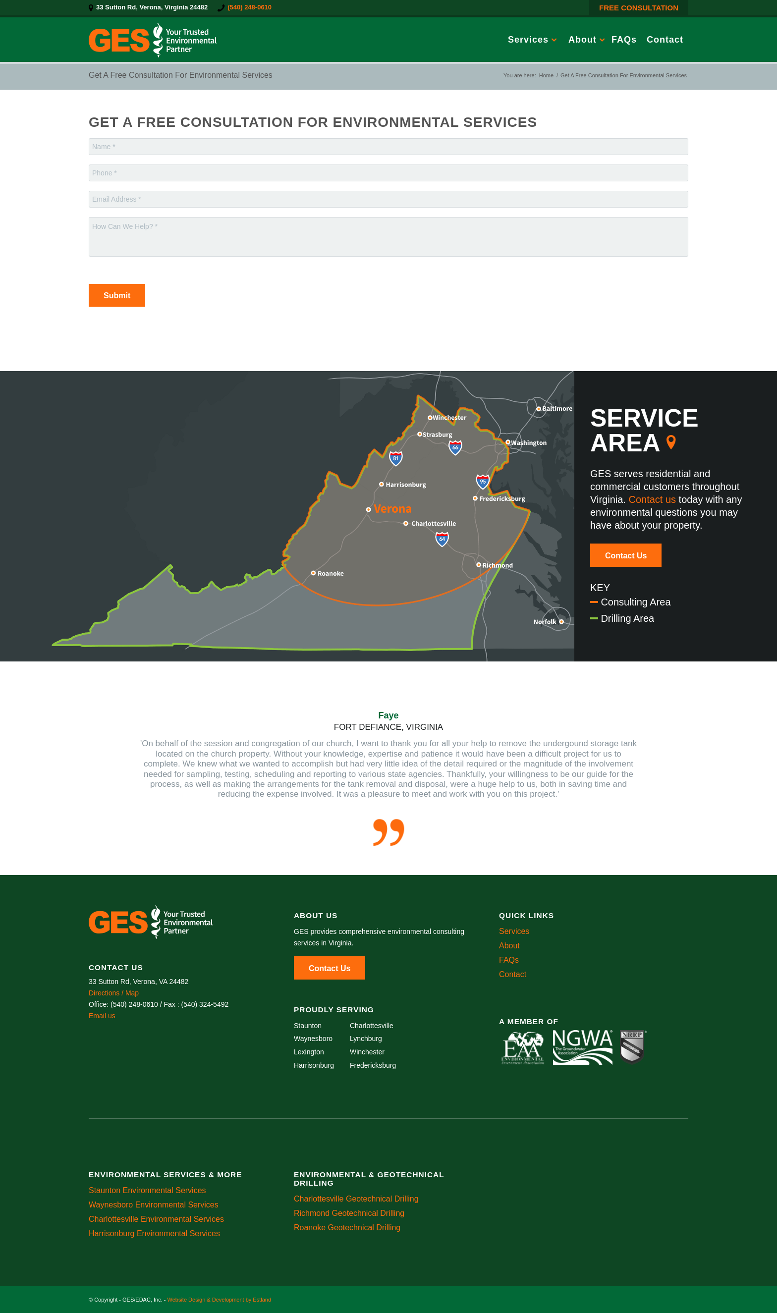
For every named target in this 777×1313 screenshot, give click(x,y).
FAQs (509, 960)
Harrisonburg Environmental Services (154, 1233)
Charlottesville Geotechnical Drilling (356, 1199)
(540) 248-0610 (249, 7)
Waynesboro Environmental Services (154, 1205)
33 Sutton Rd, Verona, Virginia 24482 (152, 7)
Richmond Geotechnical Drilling (349, 1213)
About (509, 945)
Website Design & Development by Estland (219, 1300)
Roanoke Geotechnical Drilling (347, 1227)
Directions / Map (114, 993)
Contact (512, 974)
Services (514, 931)
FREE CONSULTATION (638, 7)
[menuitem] (151, 7)
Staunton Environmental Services (147, 1190)
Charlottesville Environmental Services (156, 1219)
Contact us (652, 499)
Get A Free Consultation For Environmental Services (181, 75)
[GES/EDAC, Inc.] (153, 39)
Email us (102, 1016)
